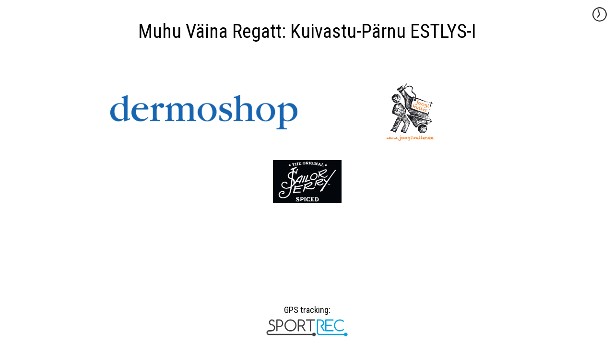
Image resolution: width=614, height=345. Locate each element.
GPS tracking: (306, 313)
